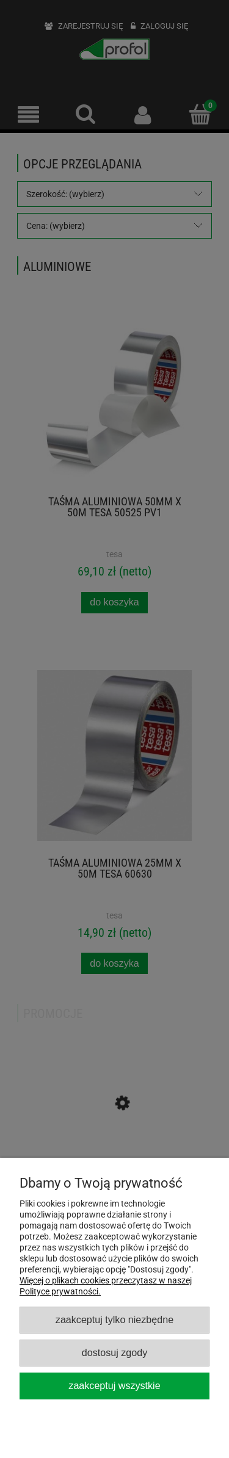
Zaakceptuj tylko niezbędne (114, 1319)
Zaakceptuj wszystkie (114, 1385)
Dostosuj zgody (114, 1352)
